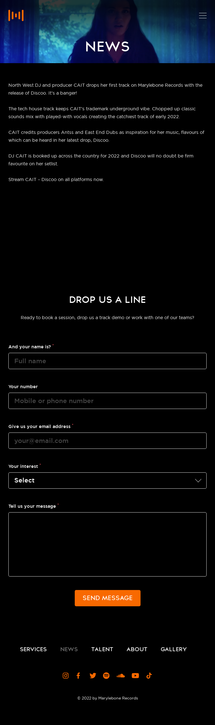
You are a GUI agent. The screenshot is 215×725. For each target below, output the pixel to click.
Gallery (174, 649)
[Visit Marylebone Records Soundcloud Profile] (120, 675)
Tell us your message (33, 506)
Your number (23, 386)
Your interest (24, 466)
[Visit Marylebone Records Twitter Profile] (93, 675)
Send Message (108, 598)
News (69, 649)
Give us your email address (40, 426)
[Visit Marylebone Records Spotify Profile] (106, 675)
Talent (102, 649)
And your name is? (31, 346)
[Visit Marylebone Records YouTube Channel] (135, 675)
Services (33, 649)
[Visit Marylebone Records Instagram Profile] (66, 675)
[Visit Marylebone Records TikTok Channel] (149, 675)
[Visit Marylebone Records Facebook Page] (79, 675)
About (137, 649)
